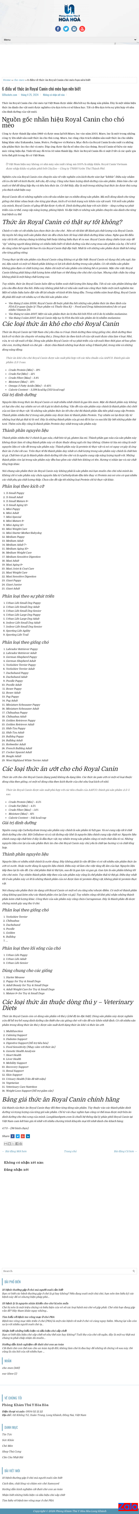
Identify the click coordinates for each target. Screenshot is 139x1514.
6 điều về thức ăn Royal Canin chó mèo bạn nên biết (41, 88)
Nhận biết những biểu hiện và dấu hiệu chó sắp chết (34, 1330)
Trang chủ (70, 1151)
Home (7, 80)
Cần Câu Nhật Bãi (12, 1457)
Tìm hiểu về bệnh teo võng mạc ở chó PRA (28, 1317)
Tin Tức (7, 1434)
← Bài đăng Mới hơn (14, 1151)
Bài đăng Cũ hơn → (125, 1151)
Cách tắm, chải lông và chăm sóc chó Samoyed (30, 1483)
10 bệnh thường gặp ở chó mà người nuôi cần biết (32, 1289)
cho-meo (19, 80)
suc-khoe (7, 1373)
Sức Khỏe (8, 1440)
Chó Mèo (7, 1445)
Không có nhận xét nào (54, 95)
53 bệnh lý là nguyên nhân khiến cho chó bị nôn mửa (35, 1303)
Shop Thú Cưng (11, 1451)
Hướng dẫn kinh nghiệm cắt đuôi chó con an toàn (33, 1344)
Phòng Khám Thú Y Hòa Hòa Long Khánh (81, 1511)
